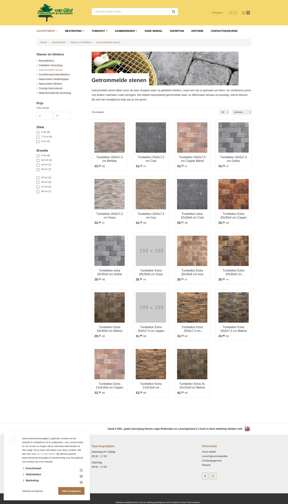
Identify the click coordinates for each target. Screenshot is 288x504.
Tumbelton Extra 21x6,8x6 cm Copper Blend (109, 385)
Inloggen (217, 12)
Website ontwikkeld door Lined (129, 502)
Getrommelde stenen (51, 69)
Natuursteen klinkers (50, 83)
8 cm (45, 141)
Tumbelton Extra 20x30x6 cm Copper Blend (233, 215)
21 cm (46, 186)
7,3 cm (46, 136)
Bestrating (73, 30)
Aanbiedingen (125, 30)
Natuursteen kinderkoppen (54, 79)
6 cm (45, 132)
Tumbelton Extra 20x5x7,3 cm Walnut (233, 329)
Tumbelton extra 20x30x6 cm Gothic (109, 272)
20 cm (46, 169)
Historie (197, 30)
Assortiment (46, 30)
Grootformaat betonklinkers (54, 74)
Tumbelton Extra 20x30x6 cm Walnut (110, 329)
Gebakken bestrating (50, 65)
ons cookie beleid (46, 453)
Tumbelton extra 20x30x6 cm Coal (192, 215)
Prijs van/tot (43, 108)
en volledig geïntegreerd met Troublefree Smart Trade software (172, 502)
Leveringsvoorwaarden (215, 456)
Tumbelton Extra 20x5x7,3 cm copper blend (151, 329)
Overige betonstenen (51, 88)
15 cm (46, 164)
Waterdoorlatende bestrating (55, 92)
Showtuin (177, 30)
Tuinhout (98, 30)
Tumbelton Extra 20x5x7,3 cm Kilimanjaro (192, 329)
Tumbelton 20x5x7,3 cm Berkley (109, 159)
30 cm (46, 191)
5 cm (45, 155)
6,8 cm (46, 160)
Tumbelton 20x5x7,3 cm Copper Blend (192, 159)
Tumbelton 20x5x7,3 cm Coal (151, 159)
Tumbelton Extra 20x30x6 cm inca (192, 272)
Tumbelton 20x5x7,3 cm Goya (109, 215)
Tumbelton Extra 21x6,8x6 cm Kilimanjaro (151, 385)
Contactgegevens (224, 30)
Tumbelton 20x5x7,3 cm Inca (151, 215)
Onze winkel (154, 30)
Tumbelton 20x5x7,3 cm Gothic (233, 159)
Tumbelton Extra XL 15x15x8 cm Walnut (192, 385)
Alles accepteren (71, 491)
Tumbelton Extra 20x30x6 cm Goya (151, 272)
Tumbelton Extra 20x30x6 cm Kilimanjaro (233, 272)
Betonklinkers (46, 60)
